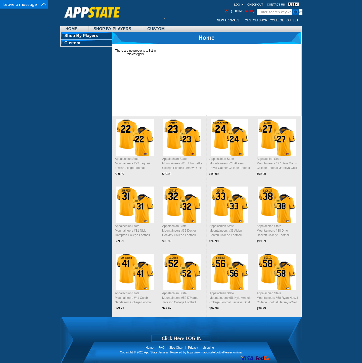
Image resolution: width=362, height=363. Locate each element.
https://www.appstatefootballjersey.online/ (214, 352)
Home (71, 29)
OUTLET (292, 20)
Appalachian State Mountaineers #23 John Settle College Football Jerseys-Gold (182, 163)
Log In (239, 4)
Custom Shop (256, 20)
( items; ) (242, 11)
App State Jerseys (156, 352)
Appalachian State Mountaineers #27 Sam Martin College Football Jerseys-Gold (277, 163)
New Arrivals (228, 20)
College (277, 20)
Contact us (276, 4)
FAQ (161, 347)
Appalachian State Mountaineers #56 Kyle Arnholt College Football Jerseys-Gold (229, 298)
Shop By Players (112, 29)
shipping (208, 347)
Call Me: (168, 20)
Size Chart (176, 347)
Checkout (255, 4)
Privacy (193, 347)
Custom (156, 29)
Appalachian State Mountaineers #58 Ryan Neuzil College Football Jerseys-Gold (277, 298)
